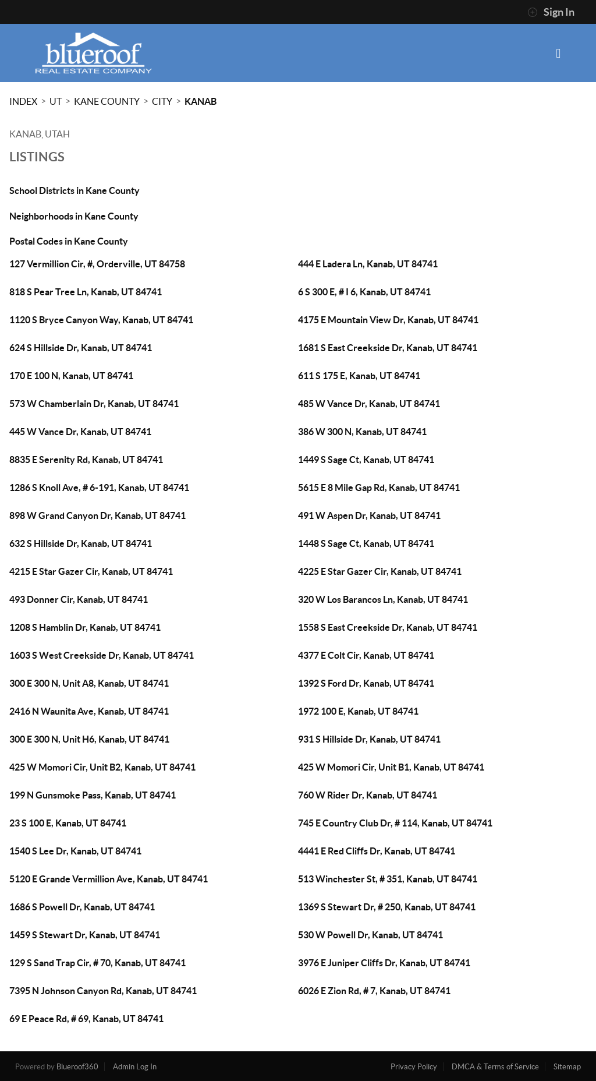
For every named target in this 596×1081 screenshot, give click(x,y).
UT (55, 101)
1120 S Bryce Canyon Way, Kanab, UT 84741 (101, 319)
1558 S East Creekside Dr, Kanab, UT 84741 (387, 627)
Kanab (201, 101)
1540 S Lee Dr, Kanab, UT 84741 (75, 851)
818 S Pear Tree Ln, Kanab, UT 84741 (85, 291)
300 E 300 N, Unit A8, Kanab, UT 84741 (89, 683)
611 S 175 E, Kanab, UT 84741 (359, 375)
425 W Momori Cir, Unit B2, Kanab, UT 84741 (102, 767)
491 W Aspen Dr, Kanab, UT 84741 (369, 515)
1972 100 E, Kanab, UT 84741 (358, 711)
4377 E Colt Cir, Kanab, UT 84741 (366, 655)
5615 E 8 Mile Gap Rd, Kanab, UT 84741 (379, 487)
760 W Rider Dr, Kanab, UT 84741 (367, 795)
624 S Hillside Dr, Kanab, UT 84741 (80, 347)
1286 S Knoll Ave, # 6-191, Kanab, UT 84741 (99, 487)
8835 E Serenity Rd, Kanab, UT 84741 (86, 459)
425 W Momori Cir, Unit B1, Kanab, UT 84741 (391, 767)
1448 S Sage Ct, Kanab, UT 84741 (366, 543)
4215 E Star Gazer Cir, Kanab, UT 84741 (91, 571)
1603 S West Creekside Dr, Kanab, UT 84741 (101, 655)
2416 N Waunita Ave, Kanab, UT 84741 (89, 711)
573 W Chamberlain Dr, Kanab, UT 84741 (94, 403)
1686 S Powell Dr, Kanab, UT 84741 (82, 907)
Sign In (550, 12)
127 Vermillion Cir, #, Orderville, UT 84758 (97, 264)
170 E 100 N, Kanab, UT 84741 (71, 375)
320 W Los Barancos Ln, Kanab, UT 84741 (383, 599)
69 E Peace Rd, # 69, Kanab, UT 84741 (86, 1018)
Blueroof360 (77, 1066)
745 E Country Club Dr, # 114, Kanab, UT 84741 (395, 823)
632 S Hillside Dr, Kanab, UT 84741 (80, 543)
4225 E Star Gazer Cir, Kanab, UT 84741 (380, 571)
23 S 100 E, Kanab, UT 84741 (67, 823)
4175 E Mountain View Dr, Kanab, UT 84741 (388, 319)
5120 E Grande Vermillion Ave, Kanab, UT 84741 (108, 879)
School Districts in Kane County (74, 190)
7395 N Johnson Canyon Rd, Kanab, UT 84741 (103, 990)
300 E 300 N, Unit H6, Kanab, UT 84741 (89, 739)
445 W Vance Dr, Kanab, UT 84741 (80, 431)
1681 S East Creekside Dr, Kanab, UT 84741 (387, 347)
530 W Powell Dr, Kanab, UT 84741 (370, 934)
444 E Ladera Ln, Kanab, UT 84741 (368, 264)
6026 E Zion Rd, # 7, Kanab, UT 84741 (374, 990)
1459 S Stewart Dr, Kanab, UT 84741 (84, 934)
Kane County (107, 101)
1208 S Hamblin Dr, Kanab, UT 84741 (85, 627)
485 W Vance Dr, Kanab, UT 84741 (369, 403)
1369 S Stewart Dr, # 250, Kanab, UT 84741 (387, 907)
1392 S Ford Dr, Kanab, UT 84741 (366, 683)
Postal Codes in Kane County (68, 241)
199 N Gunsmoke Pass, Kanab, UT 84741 (92, 795)
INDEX (23, 101)
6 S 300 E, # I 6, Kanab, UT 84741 (364, 291)
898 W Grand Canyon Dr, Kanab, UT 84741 (97, 515)
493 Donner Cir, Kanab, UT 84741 (78, 599)
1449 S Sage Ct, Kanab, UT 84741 (366, 459)
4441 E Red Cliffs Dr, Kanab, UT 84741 (376, 851)
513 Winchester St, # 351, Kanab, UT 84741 (387, 879)
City (162, 101)
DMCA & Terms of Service (495, 1066)
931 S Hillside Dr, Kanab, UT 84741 (369, 739)
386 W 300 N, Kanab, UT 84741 (362, 431)
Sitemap (567, 1066)
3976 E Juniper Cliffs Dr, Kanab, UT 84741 (384, 962)
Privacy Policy (414, 1066)
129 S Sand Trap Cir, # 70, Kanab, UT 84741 (97, 962)
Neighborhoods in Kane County (74, 216)
